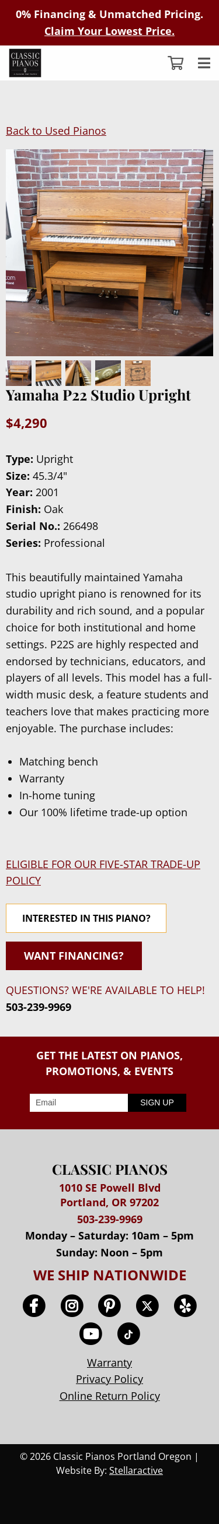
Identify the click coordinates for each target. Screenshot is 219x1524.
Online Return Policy (110, 1396)
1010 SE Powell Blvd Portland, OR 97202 (110, 1195)
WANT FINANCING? (74, 956)
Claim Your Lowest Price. (109, 31)
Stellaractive (136, 1470)
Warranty (109, 1363)
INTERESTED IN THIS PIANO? (86, 918)
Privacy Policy (109, 1379)
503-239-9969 (38, 1007)
